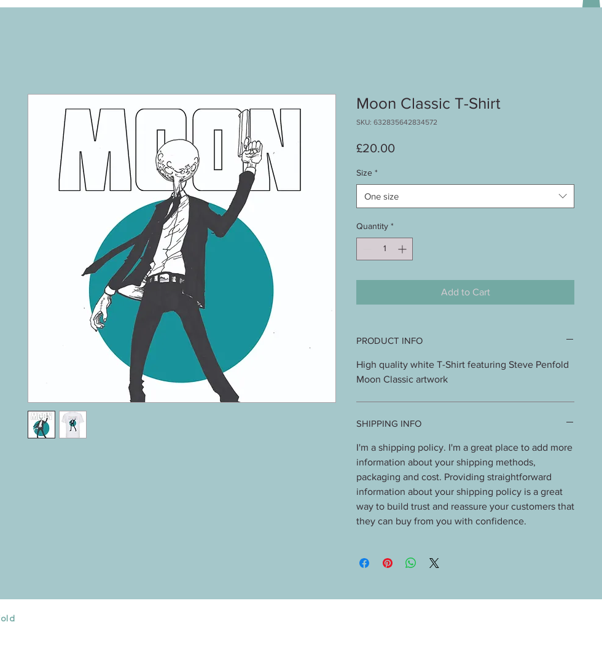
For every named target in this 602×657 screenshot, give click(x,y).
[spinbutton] (384, 249)
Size (367, 172)
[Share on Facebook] (364, 563)
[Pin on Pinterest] (387, 563)
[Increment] (403, 249)
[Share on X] (434, 563)
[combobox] (465, 196)
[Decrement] (365, 249)
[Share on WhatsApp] (411, 563)
